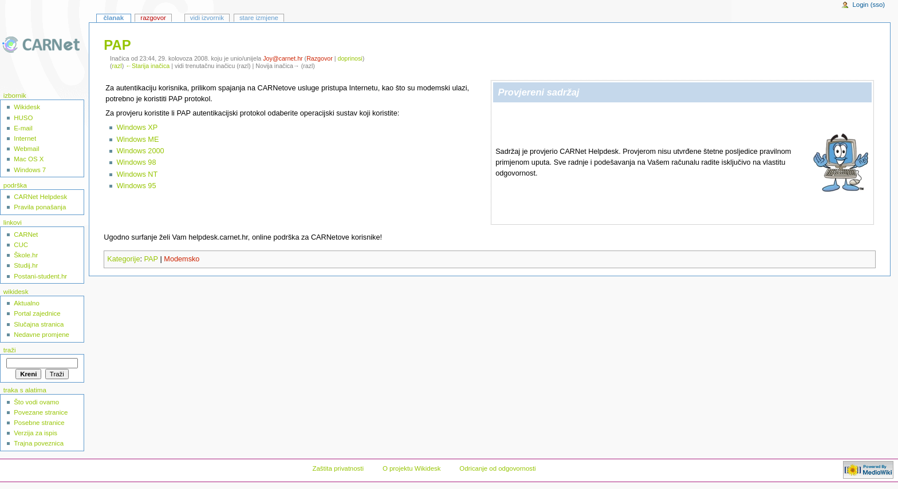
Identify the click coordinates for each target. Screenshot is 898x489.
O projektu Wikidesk (412, 468)
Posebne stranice (39, 422)
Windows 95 (136, 186)
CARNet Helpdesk (40, 196)
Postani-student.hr (40, 276)
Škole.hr (26, 255)
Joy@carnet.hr (282, 58)
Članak (113, 17)
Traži (9, 350)
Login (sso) (868, 4)
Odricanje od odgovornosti (497, 468)
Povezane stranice (41, 412)
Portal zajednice (37, 313)
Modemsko (181, 259)
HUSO (23, 117)
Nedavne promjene (41, 334)
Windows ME (137, 140)
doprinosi (349, 58)
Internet (25, 138)
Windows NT (136, 174)
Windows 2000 (140, 151)
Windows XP (136, 128)
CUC (21, 244)
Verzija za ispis (35, 433)
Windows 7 (30, 169)
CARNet (26, 234)
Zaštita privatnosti (338, 468)
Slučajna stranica (39, 324)
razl (117, 65)
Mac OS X (29, 159)
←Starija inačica (147, 65)
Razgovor (319, 58)
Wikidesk (27, 107)
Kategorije (123, 259)
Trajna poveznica (39, 443)
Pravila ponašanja (40, 207)
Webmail (26, 148)
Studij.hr (26, 265)
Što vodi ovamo (36, 402)
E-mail (23, 128)
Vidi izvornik (207, 17)
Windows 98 (136, 162)
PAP (151, 259)
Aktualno (27, 303)
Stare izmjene (258, 17)
